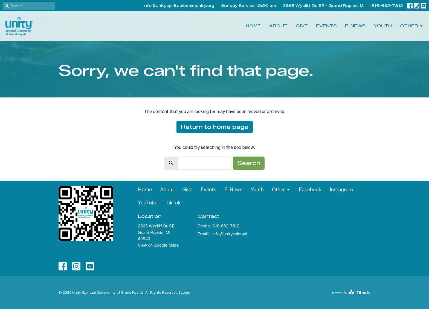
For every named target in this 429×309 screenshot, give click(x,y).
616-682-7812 (387, 5)
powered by (351, 292)
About (278, 26)
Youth (383, 26)
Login (185, 292)
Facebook (310, 190)
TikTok (173, 203)
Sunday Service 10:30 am (248, 5)
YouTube (147, 203)
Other (412, 26)
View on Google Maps (158, 245)
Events (326, 26)
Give (302, 26)
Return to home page (214, 127)
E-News (355, 26)
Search (248, 163)
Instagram (341, 190)
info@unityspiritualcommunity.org (178, 5)
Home (253, 26)
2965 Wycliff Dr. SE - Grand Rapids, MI (323, 5)
